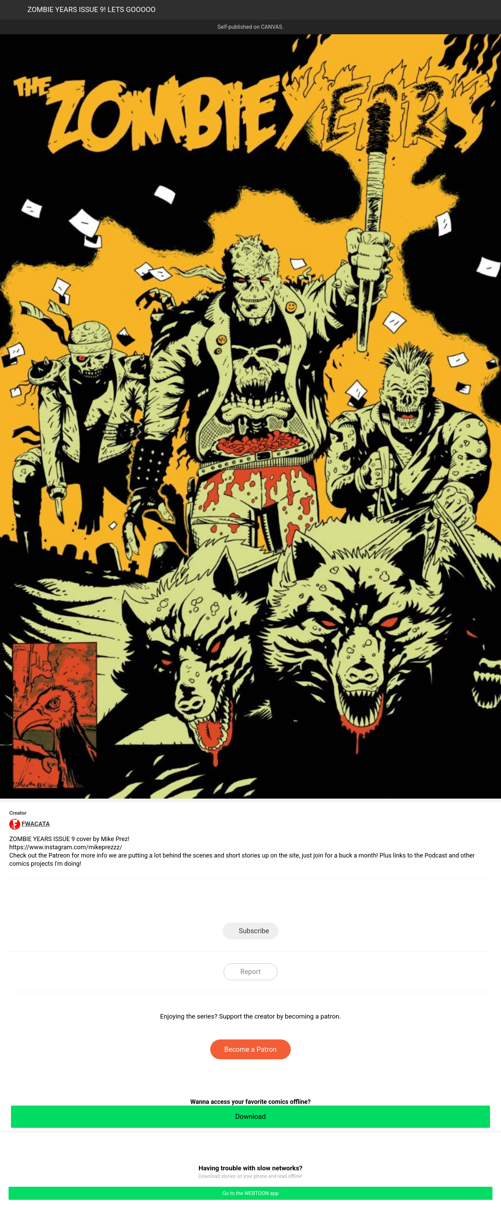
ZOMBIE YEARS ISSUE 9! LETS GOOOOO (91, 9)
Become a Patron (250, 1049)
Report (250, 971)
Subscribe (254, 931)
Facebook (219, 902)
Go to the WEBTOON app (250, 1193)
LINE (189, 902)
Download (250, 1116)
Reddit (312, 902)
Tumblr (281, 902)
